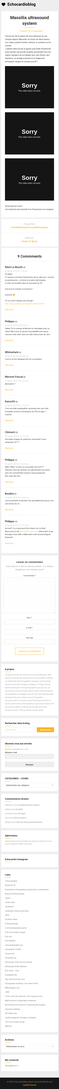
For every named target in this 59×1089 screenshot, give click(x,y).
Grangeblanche (11, 975)
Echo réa (8, 936)
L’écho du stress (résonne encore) (29, 822)
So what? (19, 809)
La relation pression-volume (28, 805)
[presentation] (19, 645)
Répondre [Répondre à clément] (9, 448)
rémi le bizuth (14, 267)
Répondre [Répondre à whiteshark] (9, 365)
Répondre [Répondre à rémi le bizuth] (9, 309)
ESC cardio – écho (12, 971)
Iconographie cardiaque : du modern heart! (21, 983)
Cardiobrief (9, 907)
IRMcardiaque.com (12, 988)
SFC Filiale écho (11, 1013)
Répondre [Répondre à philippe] (9, 340)
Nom (29, 618)
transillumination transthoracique (29, 227)
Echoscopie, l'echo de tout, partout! (18, 962)
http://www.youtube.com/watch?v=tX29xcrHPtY (24, 304)
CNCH (7, 915)
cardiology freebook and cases (17, 911)
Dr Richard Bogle (11, 924)
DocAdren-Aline (11, 919)
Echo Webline (10, 941)
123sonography (11, 881)
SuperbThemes (29, 1085)
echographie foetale (13, 949)
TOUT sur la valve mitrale (15, 1022)
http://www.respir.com (29, 531)
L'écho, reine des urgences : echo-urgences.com (23, 996)
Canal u (8, 898)
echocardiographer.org (14, 945)
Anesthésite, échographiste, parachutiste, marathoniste (27, 890)
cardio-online (10, 902)
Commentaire (29, 576)
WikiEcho (8, 1026)
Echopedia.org (10, 958)
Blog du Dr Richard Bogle (14, 894)
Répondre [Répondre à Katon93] (9, 420)
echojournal (9, 954)
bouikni (9, 493)
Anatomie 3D (10, 885)
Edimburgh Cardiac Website (16, 966)
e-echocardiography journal (15, 928)
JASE (7, 992)
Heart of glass (29, 241)
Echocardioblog (21, 4)
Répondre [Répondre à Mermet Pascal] (9, 390)
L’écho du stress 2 (19, 818)
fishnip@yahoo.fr (11, 1066)
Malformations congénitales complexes (20, 1001)
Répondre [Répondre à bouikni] (9, 509)
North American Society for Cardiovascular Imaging (25, 1005)
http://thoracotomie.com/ (15, 979)
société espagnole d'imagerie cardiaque (20, 1018)
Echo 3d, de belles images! (15, 932)
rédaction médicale (12, 1009)
